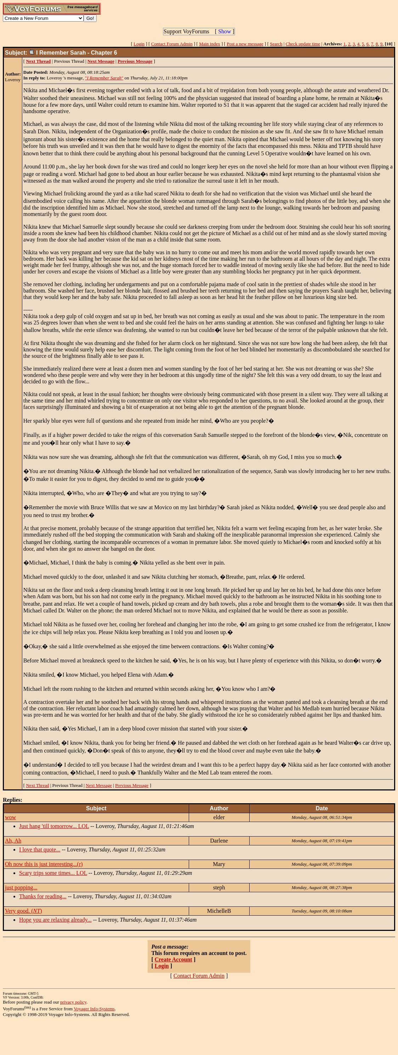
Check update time (303, 43)
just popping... (21, 887)
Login (138, 43)
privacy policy (73, 1002)
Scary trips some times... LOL (53, 873)
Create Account (173, 959)
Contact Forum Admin (172, 43)
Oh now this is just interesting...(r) (44, 864)
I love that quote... (39, 849)
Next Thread (37, 785)
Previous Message (131, 785)
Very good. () (23, 911)
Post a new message (245, 43)
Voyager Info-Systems (94, 1008)
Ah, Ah (13, 841)
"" (104, 77)
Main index (209, 43)
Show (224, 31)
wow (10, 817)
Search (276, 43)
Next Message (99, 785)
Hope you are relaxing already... (55, 920)
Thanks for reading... (43, 896)
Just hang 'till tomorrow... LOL (54, 826)
